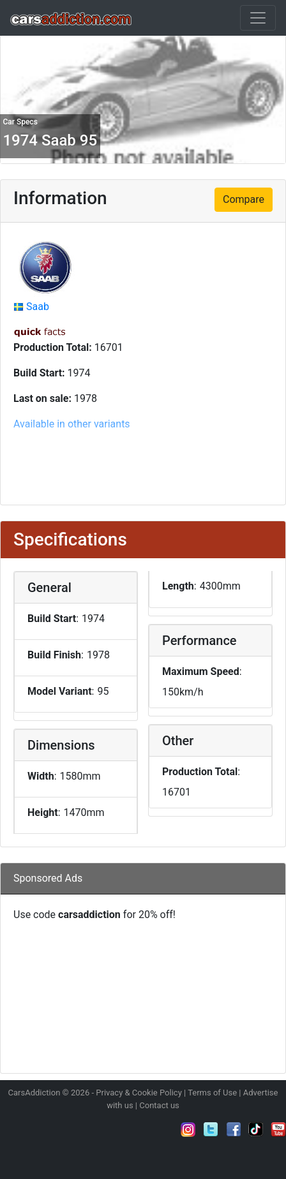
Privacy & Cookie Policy (139, 1092)
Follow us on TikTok (256, 1129)
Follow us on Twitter (210, 1129)
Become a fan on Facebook (233, 1129)
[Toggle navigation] (258, 18)
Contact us (159, 1105)
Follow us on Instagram (188, 1129)
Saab (37, 306)
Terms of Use (212, 1092)
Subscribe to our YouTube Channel (278, 1129)
